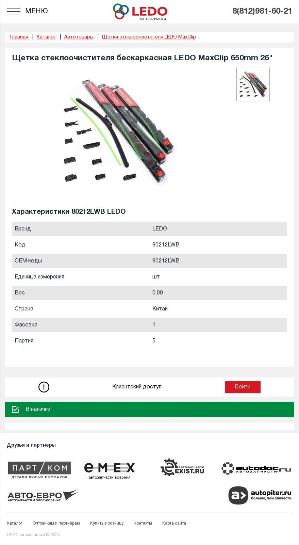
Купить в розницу (106, 523)
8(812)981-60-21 (262, 11)
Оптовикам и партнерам (56, 523)
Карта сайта (174, 523)
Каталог (14, 523)
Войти (242, 387)
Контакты (143, 523)
